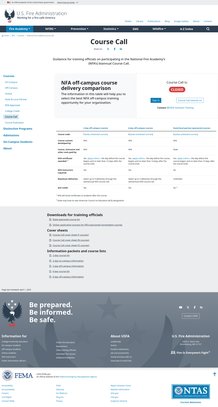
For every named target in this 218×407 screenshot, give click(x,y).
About (196, 21)
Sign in (155, 100)
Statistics (109, 29)
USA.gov (114, 397)
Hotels (128, 21)
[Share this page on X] (108, 49)
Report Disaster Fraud (121, 385)
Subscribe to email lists (121, 360)
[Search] (208, 29)
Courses (21, 35)
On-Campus (11, 82)
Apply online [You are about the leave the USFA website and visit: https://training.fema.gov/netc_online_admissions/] (93, 158)
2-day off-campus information (68, 266)
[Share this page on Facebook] (114, 49)
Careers (5, 393)
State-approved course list (66, 219)
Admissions (11, 135)
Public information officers (14, 360)
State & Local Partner (16, 99)
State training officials (66, 350)
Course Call (11, 116)
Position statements (120, 349)
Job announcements (120, 353)
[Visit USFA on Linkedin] (201, 307)
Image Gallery (181, 21)
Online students (9, 353)
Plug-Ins (60, 397)
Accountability (8, 389)
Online (8, 93)
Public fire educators (65, 342)
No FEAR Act (61, 393)
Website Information (120, 389)
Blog (167, 21)
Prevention (78, 29)
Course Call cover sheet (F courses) (71, 234)
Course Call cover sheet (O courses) (71, 245)
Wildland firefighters (65, 357)
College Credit (12, 111)
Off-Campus (11, 87)
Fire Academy (18, 29)
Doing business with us (121, 357)
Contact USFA (191, 315)
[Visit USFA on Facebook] (195, 307)
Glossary (60, 389)
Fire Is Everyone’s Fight (190, 353)
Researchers (61, 346)
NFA (13, 35)
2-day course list (61, 255)
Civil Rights (7, 397)
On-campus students (11, 345)
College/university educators (15, 341)
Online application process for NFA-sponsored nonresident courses (87, 224)
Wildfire (158, 29)
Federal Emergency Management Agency (78, 376)
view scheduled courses (96, 134)
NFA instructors (9, 357)
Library (139, 21)
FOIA (58, 385)
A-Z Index (186, 29)
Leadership (116, 341)
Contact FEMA (8, 401)
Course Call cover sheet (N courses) (71, 240)
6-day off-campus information (68, 276)
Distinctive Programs (17, 128)
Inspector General (119, 401)
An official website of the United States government (41, 2)
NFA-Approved (12, 105)
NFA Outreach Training (180, 107)
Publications (154, 21)
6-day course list (61, 271)
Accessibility (7, 385)
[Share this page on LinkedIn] (121, 49)
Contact (208, 21)
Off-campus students (11, 349)
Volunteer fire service (65, 354)
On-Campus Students (17, 142)
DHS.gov (114, 393)
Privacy (59, 401)
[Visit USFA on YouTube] (180, 307)
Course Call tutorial (190, 100)
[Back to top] (214, 375)
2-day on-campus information (68, 260)
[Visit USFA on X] (187, 307)
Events (114, 345)
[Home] (36, 15)
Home (5, 35)
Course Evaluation (14, 122)
